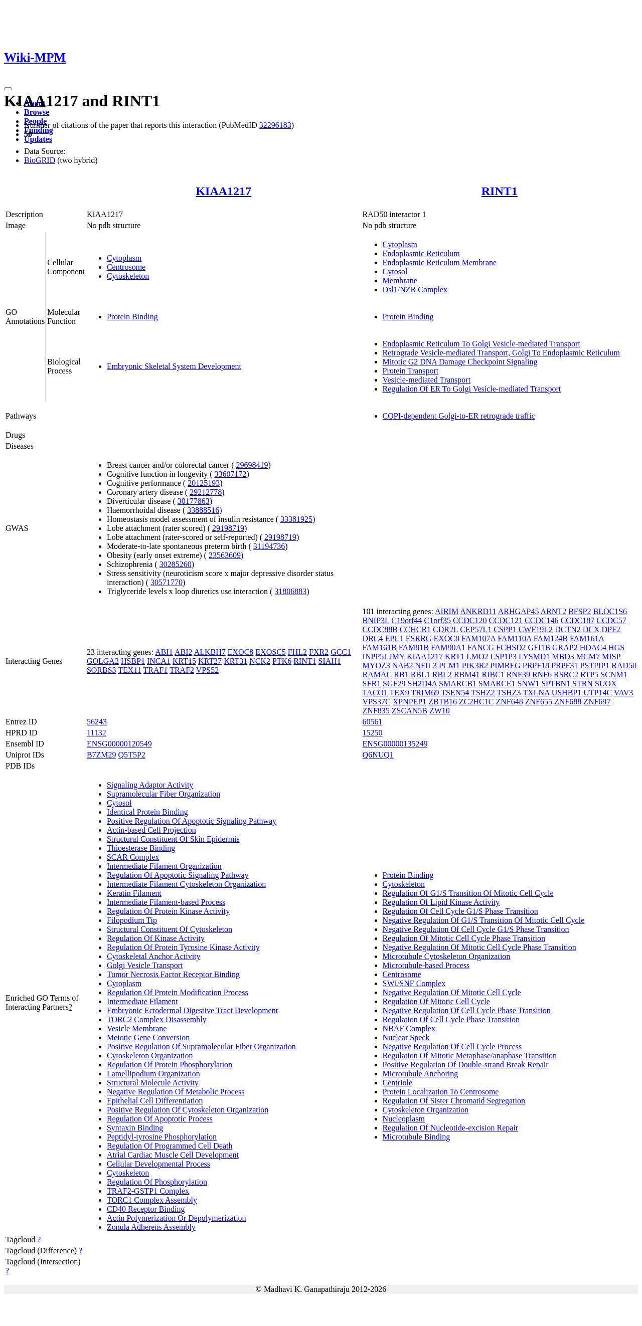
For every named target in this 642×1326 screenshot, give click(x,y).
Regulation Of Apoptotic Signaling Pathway (178, 875)
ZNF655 (538, 701)
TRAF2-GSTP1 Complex (148, 1191)
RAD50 (623, 665)
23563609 (225, 555)
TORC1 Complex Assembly (152, 1200)
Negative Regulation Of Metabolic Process (176, 1091)
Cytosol (395, 271)
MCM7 (588, 656)
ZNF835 (376, 710)
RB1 (401, 674)
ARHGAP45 (518, 611)
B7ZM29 (101, 754)
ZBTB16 (442, 701)
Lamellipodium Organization (153, 1073)
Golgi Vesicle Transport (145, 965)
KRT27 (210, 661)
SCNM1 (613, 674)
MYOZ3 (376, 665)
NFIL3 (426, 665)
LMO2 (477, 656)
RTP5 (589, 674)
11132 (96, 732)
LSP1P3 (504, 656)
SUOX (606, 683)
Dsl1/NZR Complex (415, 289)
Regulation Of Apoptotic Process (160, 1118)
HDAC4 (593, 647)
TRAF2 (182, 670)
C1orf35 (437, 620)
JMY (397, 656)
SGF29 (394, 683)
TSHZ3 (509, 692)
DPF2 (610, 629)
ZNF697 (596, 701)
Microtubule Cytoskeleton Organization (447, 956)
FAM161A (587, 638)
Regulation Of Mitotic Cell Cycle (436, 1001)
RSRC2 (566, 674)
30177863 (194, 501)
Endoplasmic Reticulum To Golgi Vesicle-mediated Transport (481, 343)
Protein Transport (411, 370)
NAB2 (402, 665)
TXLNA (536, 692)
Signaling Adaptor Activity (150, 785)
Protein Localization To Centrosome (441, 1091)
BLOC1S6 (610, 611)
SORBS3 (101, 670)
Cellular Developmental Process (158, 1164)
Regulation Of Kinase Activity (156, 938)
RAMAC (377, 674)
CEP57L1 (476, 629)
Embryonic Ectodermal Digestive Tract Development (192, 1010)
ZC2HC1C (476, 701)
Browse (36, 112)
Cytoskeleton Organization (150, 1055)
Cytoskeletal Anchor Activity (154, 956)
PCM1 (449, 665)
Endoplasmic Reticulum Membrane (440, 262)
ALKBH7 (210, 652)
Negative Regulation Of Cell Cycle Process (452, 1046)
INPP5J (375, 656)
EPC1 (394, 638)
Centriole (398, 1082)
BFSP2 (579, 611)
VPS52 (207, 670)
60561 (373, 721)
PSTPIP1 (595, 665)
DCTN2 (568, 629)
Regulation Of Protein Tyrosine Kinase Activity (183, 947)
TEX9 (399, 692)
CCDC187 (578, 620)
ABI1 (164, 652)
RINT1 (500, 191)
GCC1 (341, 652)
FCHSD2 (511, 647)
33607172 (231, 474)
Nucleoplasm (404, 1118)
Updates (38, 139)
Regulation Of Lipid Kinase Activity (441, 902)
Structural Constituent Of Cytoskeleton (169, 929)
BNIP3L (376, 620)
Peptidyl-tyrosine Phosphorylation (162, 1136)
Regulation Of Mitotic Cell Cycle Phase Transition (464, 938)
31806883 (290, 591)
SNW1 (529, 683)
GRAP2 (565, 647)
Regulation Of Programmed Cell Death (170, 1146)
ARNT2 (554, 611)
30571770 (166, 582)
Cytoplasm (124, 258)
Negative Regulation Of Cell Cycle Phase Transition (467, 1010)
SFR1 (372, 683)
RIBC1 (493, 674)
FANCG (480, 647)
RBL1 (420, 674)
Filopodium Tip (132, 920)
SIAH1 (329, 661)
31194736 (269, 546)
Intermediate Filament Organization (164, 866)
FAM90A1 (448, 647)
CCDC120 (470, 620)
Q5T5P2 (131, 754)
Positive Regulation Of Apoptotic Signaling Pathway (191, 821)
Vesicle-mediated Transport (427, 379)
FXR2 (319, 652)
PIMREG (505, 665)
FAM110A (515, 638)
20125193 (204, 483)
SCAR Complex (133, 857)
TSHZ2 (483, 692)
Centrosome (126, 267)
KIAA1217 (223, 191)
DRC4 (373, 638)
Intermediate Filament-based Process (166, 902)
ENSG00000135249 (395, 743)
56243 (97, 721)
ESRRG (419, 638)
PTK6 (281, 661)
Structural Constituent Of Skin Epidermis (173, 839)
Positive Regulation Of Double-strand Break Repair (466, 1064)
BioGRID (39, 160)
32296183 (275, 125)
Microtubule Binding (416, 1136)
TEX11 (129, 670)
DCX (591, 629)
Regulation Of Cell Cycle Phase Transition (451, 1019)
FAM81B (414, 647)
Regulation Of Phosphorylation (157, 1182)
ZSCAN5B (409, 710)
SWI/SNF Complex (414, 983)
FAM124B (551, 638)
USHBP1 (567, 692)
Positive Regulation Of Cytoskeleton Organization (187, 1109)
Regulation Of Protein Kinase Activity (168, 911)
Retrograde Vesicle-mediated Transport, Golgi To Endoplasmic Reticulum (501, 352)
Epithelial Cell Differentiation (155, 1100)
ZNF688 (567, 701)
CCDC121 (506, 620)
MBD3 (563, 656)
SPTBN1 (555, 683)
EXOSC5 (270, 652)
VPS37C (377, 701)
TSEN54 (455, 692)
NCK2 (259, 661)
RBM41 (467, 674)
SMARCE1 (497, 683)
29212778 (206, 492)
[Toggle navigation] (8, 88)
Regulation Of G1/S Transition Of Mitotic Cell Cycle (468, 893)
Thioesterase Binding (141, 848)
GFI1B (539, 647)
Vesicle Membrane (137, 1028)
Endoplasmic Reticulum (421, 253)
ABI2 (184, 652)
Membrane (400, 280)
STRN (582, 683)
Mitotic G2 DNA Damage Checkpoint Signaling (460, 361)
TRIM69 (425, 692)
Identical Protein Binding (147, 812)
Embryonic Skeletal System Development (174, 366)
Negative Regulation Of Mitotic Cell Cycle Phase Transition (479, 947)
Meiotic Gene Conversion (148, 1037)
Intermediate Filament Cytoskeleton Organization (186, 884)
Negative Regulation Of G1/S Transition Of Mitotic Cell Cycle (484, 920)
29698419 (252, 465)
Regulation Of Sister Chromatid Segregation (454, 1100)
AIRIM (446, 611)
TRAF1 (155, 670)
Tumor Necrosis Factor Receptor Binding (173, 974)
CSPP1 (505, 629)
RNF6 (542, 674)
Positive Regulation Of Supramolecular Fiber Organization (201, 1046)
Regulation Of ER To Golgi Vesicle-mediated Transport (472, 389)
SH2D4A (422, 683)
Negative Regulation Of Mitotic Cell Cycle (452, 992)
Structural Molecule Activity (153, 1082)
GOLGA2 (103, 661)
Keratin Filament (134, 893)
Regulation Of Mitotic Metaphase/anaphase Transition (470, 1055)
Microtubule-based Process (426, 965)
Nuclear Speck (406, 1037)
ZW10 (439, 710)
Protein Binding (132, 316)
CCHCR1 (415, 629)
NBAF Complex (409, 1028)
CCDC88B (380, 629)
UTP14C (597, 692)
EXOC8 (241, 652)
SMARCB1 (457, 683)
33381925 (296, 519)
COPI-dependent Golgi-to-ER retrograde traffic (459, 416)
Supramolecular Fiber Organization (163, 794)
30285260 (175, 564)
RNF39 (518, 674)
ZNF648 (509, 701)
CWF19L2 (536, 629)
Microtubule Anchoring (420, 1073)
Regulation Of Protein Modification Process (177, 992)
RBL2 (442, 674)
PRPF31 (564, 665)
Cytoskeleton (128, 276)
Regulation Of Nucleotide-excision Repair (451, 1127)
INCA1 (159, 661)
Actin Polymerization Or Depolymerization (176, 1218)
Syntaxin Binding (135, 1127)
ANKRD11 (478, 611)
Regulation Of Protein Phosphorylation (169, 1064)
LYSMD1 (534, 656)
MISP (611, 656)
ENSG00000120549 (119, 743)
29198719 (228, 528)
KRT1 (454, 656)
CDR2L (445, 629)
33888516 (203, 510)
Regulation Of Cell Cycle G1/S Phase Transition (460, 911)
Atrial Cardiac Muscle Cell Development (173, 1155)
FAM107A (478, 638)
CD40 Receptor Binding (146, 1209)
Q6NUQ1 (378, 754)
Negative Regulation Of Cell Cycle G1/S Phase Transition (476, 929)
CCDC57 (611, 620)
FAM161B (380, 647)
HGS (616, 647)
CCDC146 (542, 620)
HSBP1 (133, 661)
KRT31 (235, 661)
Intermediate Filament (142, 1001)
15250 (373, 732)
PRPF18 (536, 665)
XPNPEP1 (410, 701)
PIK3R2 (475, 665)
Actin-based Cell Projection (151, 830)
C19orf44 (406, 620)
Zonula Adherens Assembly (151, 1227)
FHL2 (297, 652)
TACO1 (375, 692)
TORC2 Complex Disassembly (157, 1019)
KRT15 (184, 661)
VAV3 (623, 692)
